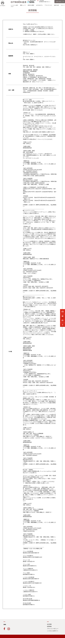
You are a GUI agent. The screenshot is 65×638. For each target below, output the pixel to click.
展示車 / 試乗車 (31, 5)
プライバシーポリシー (52, 628)
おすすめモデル (39, 5)
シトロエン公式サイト (52, 630)
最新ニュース (23, 5)
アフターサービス (48, 5)
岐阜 (18, 2)
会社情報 (49, 624)
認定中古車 (56, 5)
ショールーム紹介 (14, 5)
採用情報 (49, 626)
